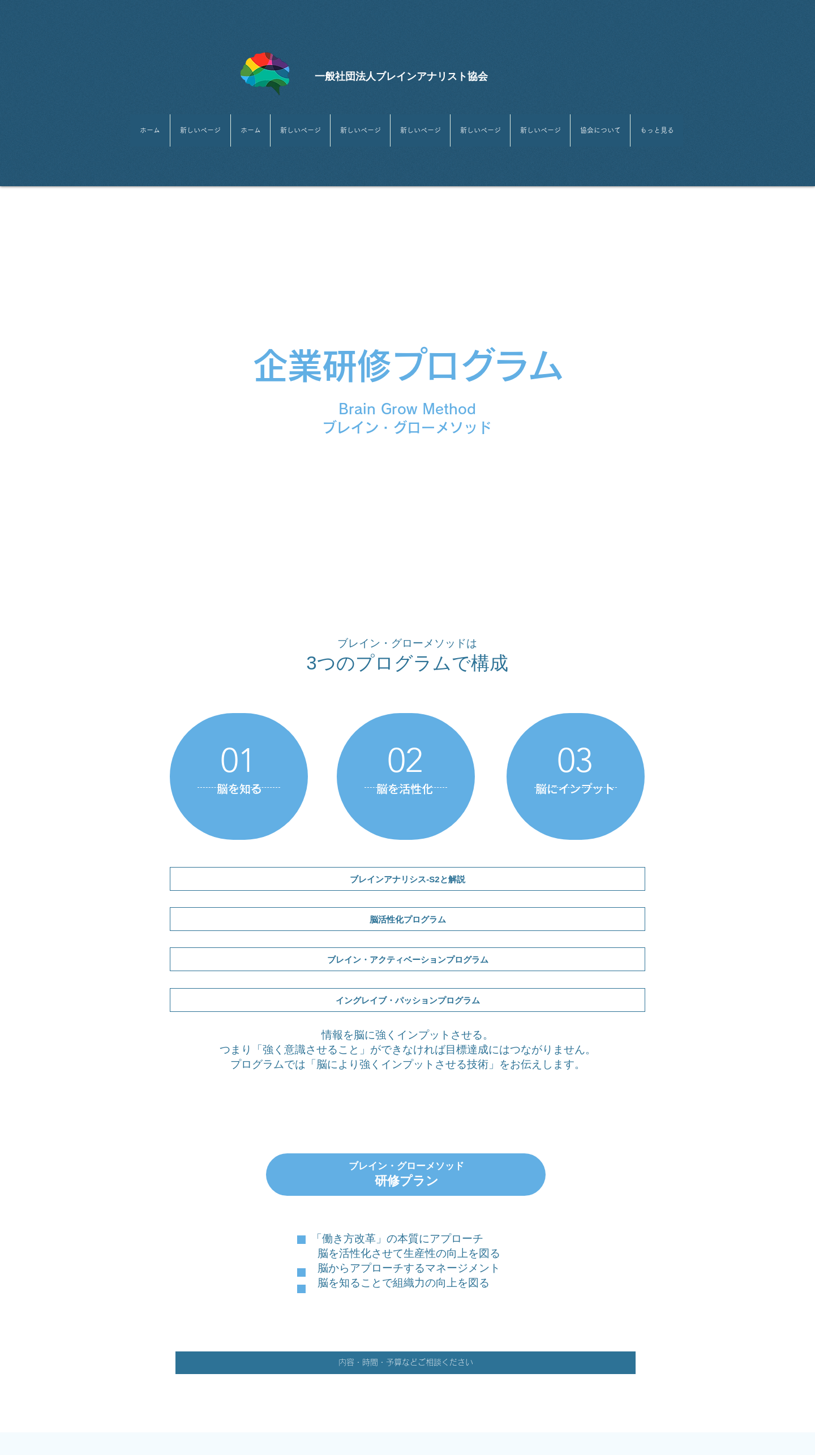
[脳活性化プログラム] (407, 919)
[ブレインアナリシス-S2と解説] (407, 879)
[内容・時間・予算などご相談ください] (405, 1362)
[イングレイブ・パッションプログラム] (407, 1000)
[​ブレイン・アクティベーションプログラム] (407, 959)
